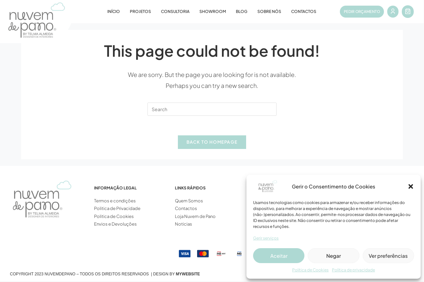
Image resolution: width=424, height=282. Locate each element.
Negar (333, 255)
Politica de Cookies (114, 217)
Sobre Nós (269, 11)
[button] (410, 186)
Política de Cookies (310, 269)
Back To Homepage (212, 142)
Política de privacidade (353, 269)
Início (113, 11)
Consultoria (175, 11)
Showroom (212, 11)
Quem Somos (189, 201)
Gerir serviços (266, 238)
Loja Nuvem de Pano (195, 217)
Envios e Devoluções (115, 224)
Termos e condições (115, 201)
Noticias (183, 224)
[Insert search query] (212, 109)
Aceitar (279, 255)
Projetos (140, 11)
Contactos (303, 11)
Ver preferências (388, 255)
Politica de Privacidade (117, 209)
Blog (241, 11)
